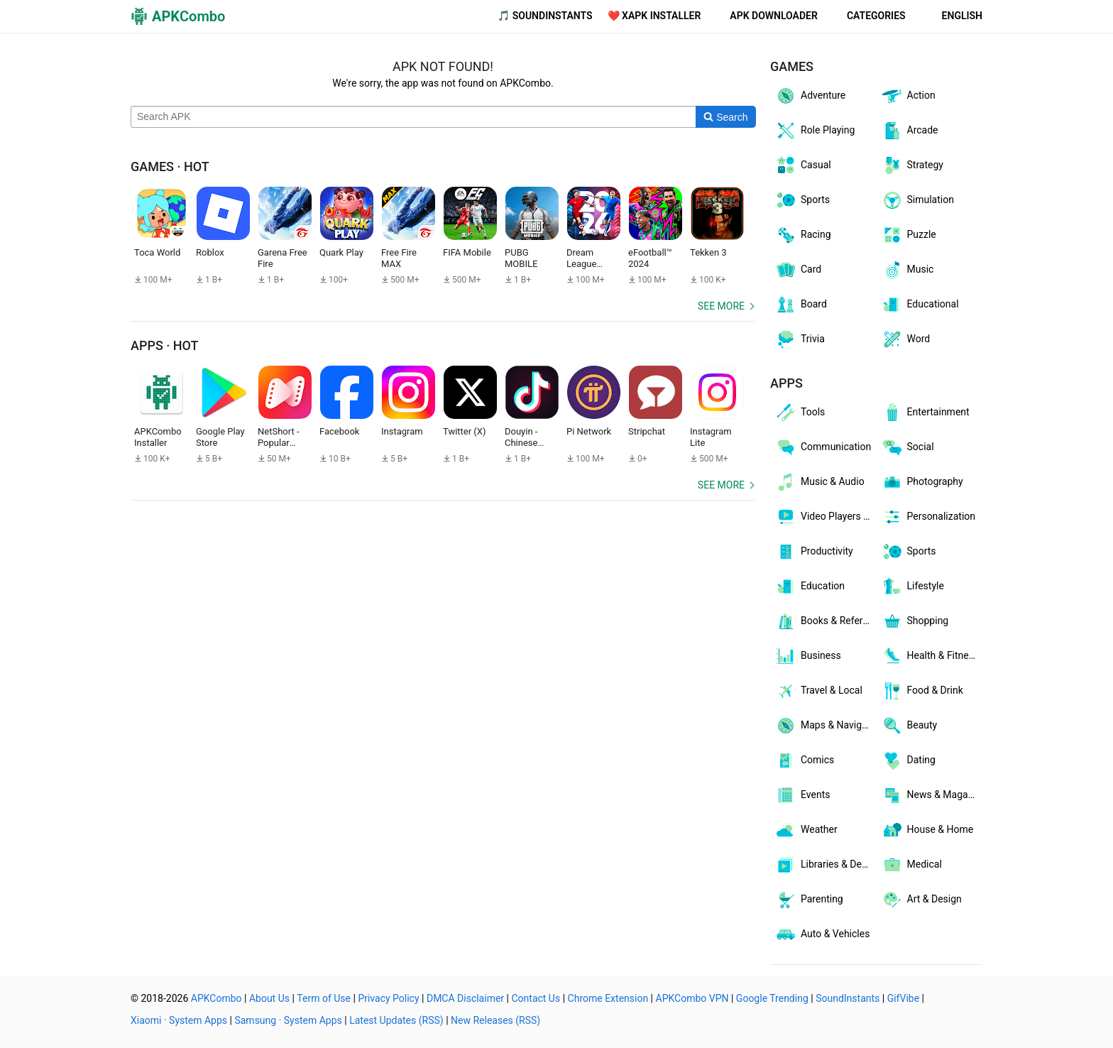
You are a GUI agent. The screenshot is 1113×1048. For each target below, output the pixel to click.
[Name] (413, 117)
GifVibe (903, 998)
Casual (802, 165)
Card (797, 269)
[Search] (726, 117)
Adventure (809, 95)
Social (907, 447)
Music (907, 269)
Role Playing (814, 130)
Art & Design (921, 899)
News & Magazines (932, 795)
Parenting (808, 899)
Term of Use (324, 998)
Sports (802, 200)
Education (809, 586)
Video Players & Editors (825, 517)
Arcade (909, 130)
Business (807, 656)
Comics (804, 760)
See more (721, 306)
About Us (269, 998)
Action (908, 95)
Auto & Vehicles (822, 934)
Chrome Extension (608, 998)
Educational (920, 304)
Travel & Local (818, 690)
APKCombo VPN (692, 998)
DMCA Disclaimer (465, 998)
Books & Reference (825, 621)
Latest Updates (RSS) (396, 1020)
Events (802, 795)
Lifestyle (912, 586)
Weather (806, 830)
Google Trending (772, 998)
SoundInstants (847, 998)
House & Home (927, 830)
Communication (822, 447)
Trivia (799, 339)
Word (906, 339)
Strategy (912, 165)
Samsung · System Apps (287, 1020)
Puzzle (908, 235)
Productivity (813, 551)
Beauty (909, 725)
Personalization (928, 517)
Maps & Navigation (825, 725)
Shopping (915, 621)
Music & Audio (819, 482)
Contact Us (535, 998)
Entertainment (925, 412)
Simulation (917, 200)
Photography (922, 482)
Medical (911, 864)
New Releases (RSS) (495, 1020)
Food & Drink (922, 690)
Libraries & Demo (825, 864)
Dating (908, 760)
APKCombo (216, 998)
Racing (802, 235)
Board (800, 304)
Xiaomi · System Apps (179, 1020)
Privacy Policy (388, 998)
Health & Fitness (930, 656)
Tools (799, 412)
